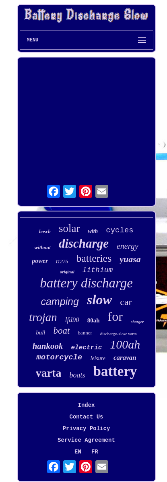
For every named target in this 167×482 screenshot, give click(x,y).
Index (86, 405)
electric (86, 347)
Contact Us (86, 417)
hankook (48, 346)
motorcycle (59, 357)
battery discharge (86, 283)
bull (40, 332)
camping (60, 301)
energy (127, 246)
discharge (84, 243)
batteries (93, 258)
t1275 (62, 262)
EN (77, 452)
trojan (43, 317)
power (40, 260)
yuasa (130, 259)
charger (137, 322)
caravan (124, 357)
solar (69, 228)
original (67, 271)
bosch (45, 231)
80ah (93, 320)
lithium (97, 270)
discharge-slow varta (118, 333)
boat (61, 331)
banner (85, 333)
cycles (119, 230)
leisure (97, 358)
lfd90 (72, 320)
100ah (125, 344)
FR (94, 452)
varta (49, 373)
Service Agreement (86, 440)
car (126, 302)
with (93, 231)
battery (115, 371)
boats (77, 375)
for (115, 316)
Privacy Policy (86, 428)
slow (99, 299)
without (42, 247)
